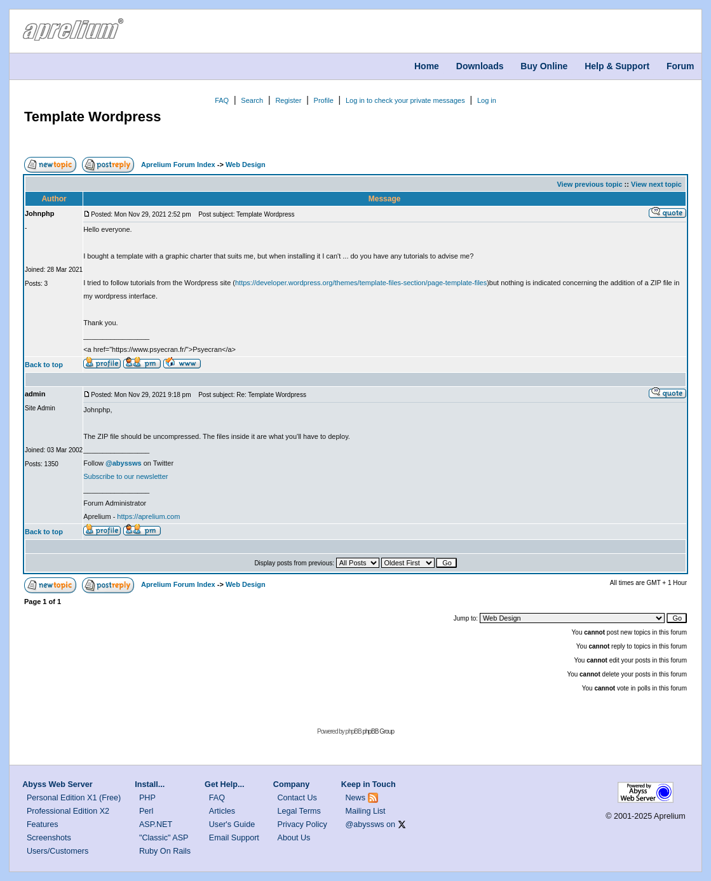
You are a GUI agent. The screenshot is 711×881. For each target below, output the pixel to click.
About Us (294, 837)
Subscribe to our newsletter (125, 476)
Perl (146, 811)
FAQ (222, 100)
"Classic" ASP (164, 837)
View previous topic (589, 184)
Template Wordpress (92, 116)
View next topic (656, 184)
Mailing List (366, 811)
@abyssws (365, 824)
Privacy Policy (302, 824)
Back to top (44, 364)
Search (252, 100)
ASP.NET (155, 824)
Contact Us (297, 797)
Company (291, 784)
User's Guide (232, 824)
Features (42, 824)
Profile (324, 100)
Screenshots (49, 837)
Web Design (246, 164)
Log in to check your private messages (405, 100)
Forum (680, 66)
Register (288, 100)
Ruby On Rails (165, 851)
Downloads (480, 66)
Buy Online (543, 66)
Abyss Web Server (57, 784)
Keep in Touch (368, 784)
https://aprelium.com (148, 516)
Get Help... (224, 784)
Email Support (234, 837)
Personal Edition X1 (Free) (74, 797)
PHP (147, 797)
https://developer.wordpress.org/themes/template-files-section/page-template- (355, 282)
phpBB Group (378, 731)
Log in (486, 100)
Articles (222, 811)
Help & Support (617, 66)
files (481, 282)
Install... (150, 784)
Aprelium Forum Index (178, 164)
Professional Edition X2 (68, 811)
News (356, 797)
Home (426, 66)
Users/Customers (57, 851)
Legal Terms (299, 811)
